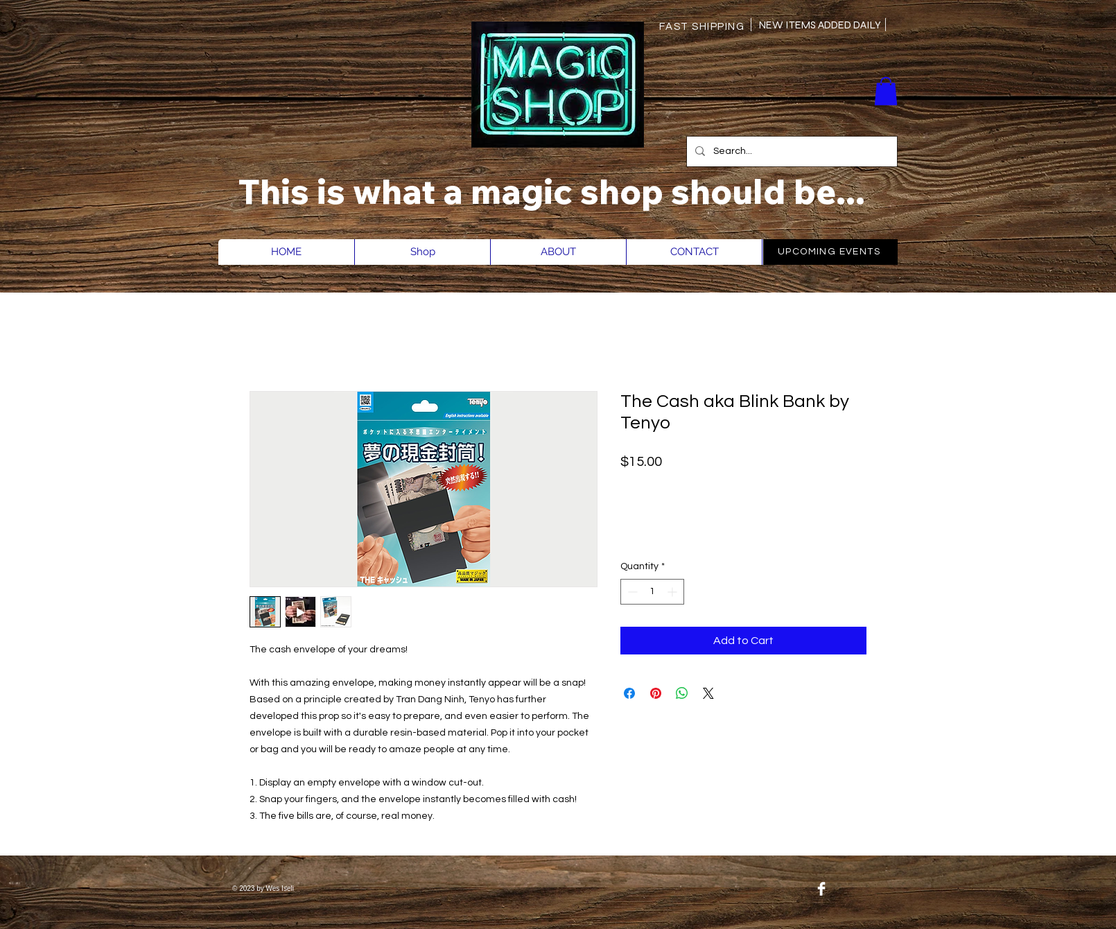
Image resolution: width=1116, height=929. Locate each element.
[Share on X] (708, 693)
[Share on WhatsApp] (682, 693)
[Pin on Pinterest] (655, 693)
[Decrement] (631, 592)
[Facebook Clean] (821, 889)
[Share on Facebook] (629, 693)
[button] (886, 91)
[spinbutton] (652, 592)
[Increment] (673, 592)
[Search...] (790, 151)
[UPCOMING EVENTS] (830, 252)
